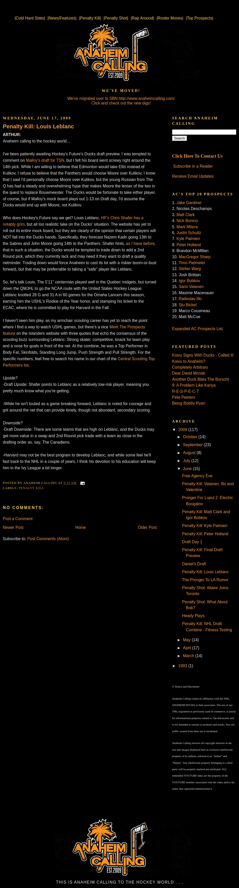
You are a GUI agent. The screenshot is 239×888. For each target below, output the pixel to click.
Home (80, 527)
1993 (183, 666)
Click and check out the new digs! (121, 103)
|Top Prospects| (199, 18)
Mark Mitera (186, 227)
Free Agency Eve (197, 476)
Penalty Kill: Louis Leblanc (38, 126)
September (193, 445)
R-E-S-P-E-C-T (185, 391)
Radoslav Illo (190, 299)
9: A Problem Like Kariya (194, 385)
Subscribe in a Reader (193, 166)
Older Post (147, 527)
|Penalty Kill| (90, 18)
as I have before (140, 243)
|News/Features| (61, 18)
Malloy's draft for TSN (45, 160)
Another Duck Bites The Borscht (200, 379)
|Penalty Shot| (115, 18)
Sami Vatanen (191, 286)
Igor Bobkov (189, 281)
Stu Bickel (187, 305)
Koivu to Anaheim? (188, 361)
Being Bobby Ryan (188, 403)
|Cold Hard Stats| (30, 18)
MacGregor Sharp (195, 257)
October (190, 437)
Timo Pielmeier (192, 263)
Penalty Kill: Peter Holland (205, 534)
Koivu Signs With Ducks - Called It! (203, 355)
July (187, 461)
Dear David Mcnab (188, 373)
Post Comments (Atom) (48, 539)
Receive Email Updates (193, 176)
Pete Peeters (183, 397)
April (187, 648)
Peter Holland (188, 245)
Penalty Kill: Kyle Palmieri (204, 525)
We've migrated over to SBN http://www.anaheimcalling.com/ (121, 98)
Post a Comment (18, 519)
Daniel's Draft (194, 564)
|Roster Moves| (169, 18)
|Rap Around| (142, 18)
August (190, 453)
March (189, 656)
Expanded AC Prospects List (197, 329)
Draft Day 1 (192, 542)
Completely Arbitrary (190, 367)
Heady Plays (193, 616)
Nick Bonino (187, 220)
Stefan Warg (190, 268)
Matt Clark (185, 215)
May (187, 640)
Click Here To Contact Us (197, 156)
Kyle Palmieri (188, 238)
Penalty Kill (31, 488)
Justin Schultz (188, 233)
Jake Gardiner (189, 202)
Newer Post (13, 527)
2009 (183, 429)
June (188, 468)
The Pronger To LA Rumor (205, 580)
